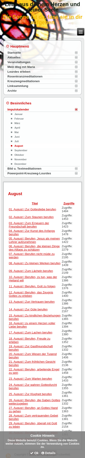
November (21, 159)
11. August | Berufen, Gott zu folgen (32, 286)
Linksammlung (17, 86)
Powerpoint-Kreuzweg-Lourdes (29, 173)
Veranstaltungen (18, 62)
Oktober (19, 154)
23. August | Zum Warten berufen (30, 378)
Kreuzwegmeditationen (23, 81)
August (19, 145)
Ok (34, 453)
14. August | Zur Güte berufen (28, 309)
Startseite (14, 52)
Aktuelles (14, 57)
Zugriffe (68, 203)
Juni (17, 136)
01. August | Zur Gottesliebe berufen (32, 209)
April (17, 127)
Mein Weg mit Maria (21, 67)
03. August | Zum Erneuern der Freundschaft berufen (29, 224)
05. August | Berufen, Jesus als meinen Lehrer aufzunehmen (34, 240)
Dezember (21, 164)
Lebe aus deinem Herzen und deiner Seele (42, 7)
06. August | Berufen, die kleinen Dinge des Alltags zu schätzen (34, 248)
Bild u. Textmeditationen (24, 168)
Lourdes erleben (18, 71)
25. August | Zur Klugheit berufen (30, 394)
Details (48, 453)
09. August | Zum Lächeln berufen (31, 271)
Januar (19, 114)
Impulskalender (18, 109)
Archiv (12, 90)
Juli (17, 141)
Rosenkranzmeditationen (25, 76)
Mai (17, 132)
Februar (19, 118)
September (21, 150)
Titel (35, 203)
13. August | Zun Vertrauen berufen (32, 301)
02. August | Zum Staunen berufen (31, 217)
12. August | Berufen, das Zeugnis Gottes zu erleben (31, 294)
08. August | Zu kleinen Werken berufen (35, 263)
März (17, 123)
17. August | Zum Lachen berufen (30, 332)
